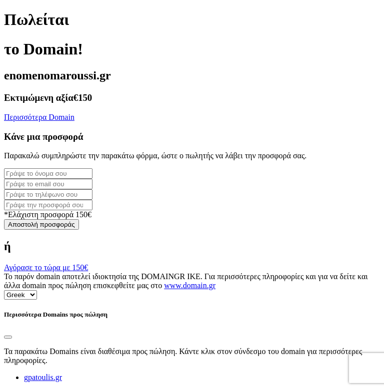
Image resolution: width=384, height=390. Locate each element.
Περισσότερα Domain (39, 117)
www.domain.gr (190, 285)
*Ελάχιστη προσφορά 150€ (48, 214)
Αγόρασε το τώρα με (46, 267)
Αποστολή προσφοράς (41, 224)
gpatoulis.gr (43, 377)
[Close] (8, 337)
